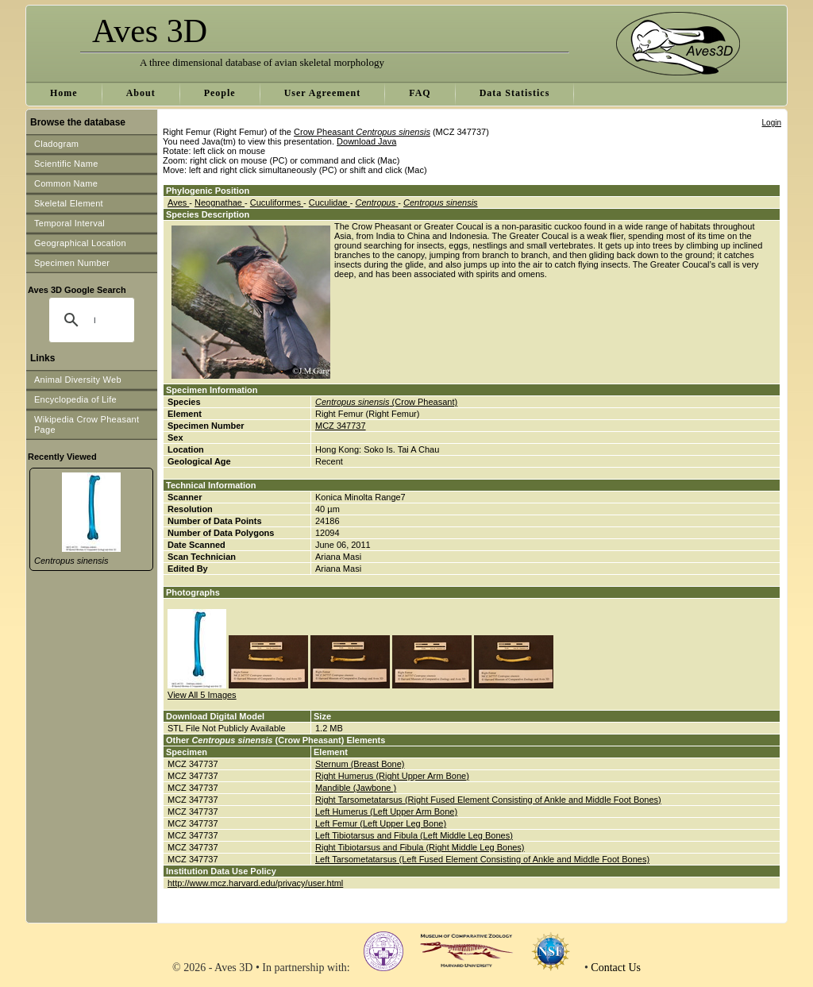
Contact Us (616, 968)
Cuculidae (329, 202)
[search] (94, 320)
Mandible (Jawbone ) (355, 787)
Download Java (366, 141)
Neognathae (220, 202)
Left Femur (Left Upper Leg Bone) (380, 823)
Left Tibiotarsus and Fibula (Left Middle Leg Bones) (414, 835)
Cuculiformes (276, 202)
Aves (178, 202)
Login (771, 122)
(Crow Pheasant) (386, 402)
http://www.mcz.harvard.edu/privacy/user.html (255, 883)
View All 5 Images (202, 695)
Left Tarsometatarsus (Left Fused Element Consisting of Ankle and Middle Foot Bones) (482, 859)
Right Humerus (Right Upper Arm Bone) (392, 776)
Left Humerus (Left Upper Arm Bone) (386, 811)
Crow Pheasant (362, 132)
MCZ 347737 (340, 425)
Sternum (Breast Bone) (360, 764)
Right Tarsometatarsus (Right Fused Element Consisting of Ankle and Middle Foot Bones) (488, 799)
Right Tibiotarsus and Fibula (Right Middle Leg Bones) (420, 847)
